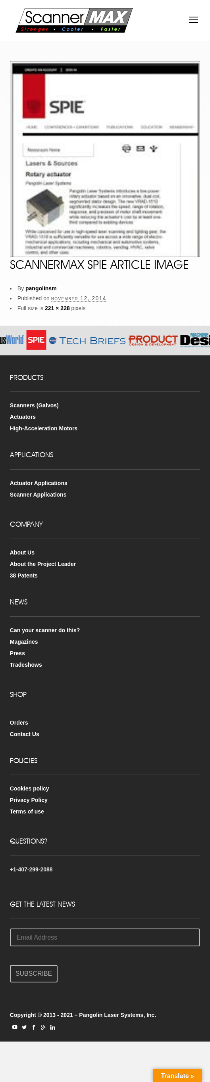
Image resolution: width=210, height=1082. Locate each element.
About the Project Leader (43, 564)
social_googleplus (43, 1027)
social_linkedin (53, 1027)
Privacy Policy (29, 800)
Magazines (24, 642)
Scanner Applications (38, 494)
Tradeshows (26, 665)
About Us (22, 552)
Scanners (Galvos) (34, 405)
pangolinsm (41, 288)
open (193, 19)
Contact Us (24, 734)
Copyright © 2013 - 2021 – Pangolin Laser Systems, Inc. (83, 1015)
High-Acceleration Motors (43, 428)
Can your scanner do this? (45, 630)
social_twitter (24, 1027)
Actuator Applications (38, 483)
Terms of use (27, 811)
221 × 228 (57, 308)
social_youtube (14, 1027)
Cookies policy (29, 788)
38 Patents (24, 575)
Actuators (23, 417)
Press (17, 653)
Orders (19, 722)
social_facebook (34, 1027)
